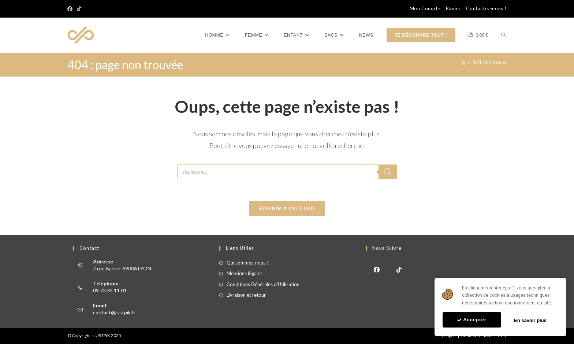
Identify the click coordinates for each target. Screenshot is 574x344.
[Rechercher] (388, 171)
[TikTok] (79, 8)
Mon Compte (425, 8)
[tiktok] (399, 269)
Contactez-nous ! (486, 8)
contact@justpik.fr (114, 312)
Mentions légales (244, 274)
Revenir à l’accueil (287, 209)
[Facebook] (71, 8)
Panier (453, 8)
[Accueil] (463, 62)
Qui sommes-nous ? (248, 263)
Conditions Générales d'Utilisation (263, 284)
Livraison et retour (246, 295)
